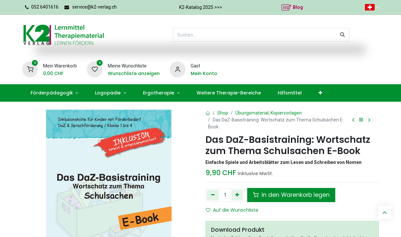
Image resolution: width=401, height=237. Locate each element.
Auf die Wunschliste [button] (232, 210)
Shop (222, 113)
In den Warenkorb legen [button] (291, 195)
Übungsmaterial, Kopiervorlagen (268, 113)
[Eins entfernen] (213, 195)
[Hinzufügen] (237, 195)
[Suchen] (342, 34)
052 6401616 (45, 7)
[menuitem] (54, 93)
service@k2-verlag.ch (94, 7)
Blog (298, 7)
